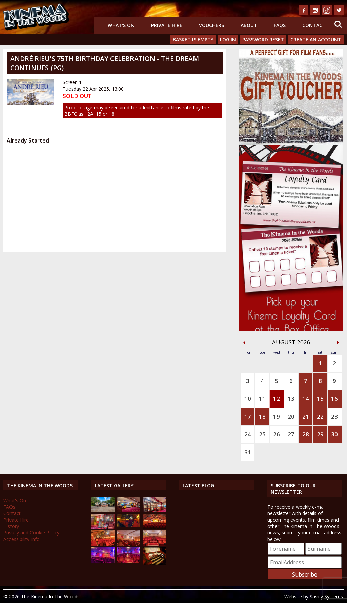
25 (262, 434)
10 (247, 398)
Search (338, 24)
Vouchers (211, 25)
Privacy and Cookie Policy (31, 532)
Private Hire (166, 25)
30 (334, 434)
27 (291, 434)
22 (320, 416)
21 (305, 416)
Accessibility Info (21, 539)
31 (247, 452)
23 (334, 416)
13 (291, 398)
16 (334, 398)
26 (276, 434)
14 (305, 398)
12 (276, 398)
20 (291, 416)
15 (320, 398)
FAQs (280, 25)
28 (305, 434)
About (249, 25)
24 (247, 434)
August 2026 (291, 342)
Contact (314, 25)
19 (276, 416)
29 (320, 434)
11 (262, 398)
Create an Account (315, 39)
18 (262, 416)
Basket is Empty (193, 39)
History (11, 526)
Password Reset (263, 39)
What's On (121, 25)
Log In (228, 39)
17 (247, 416)
